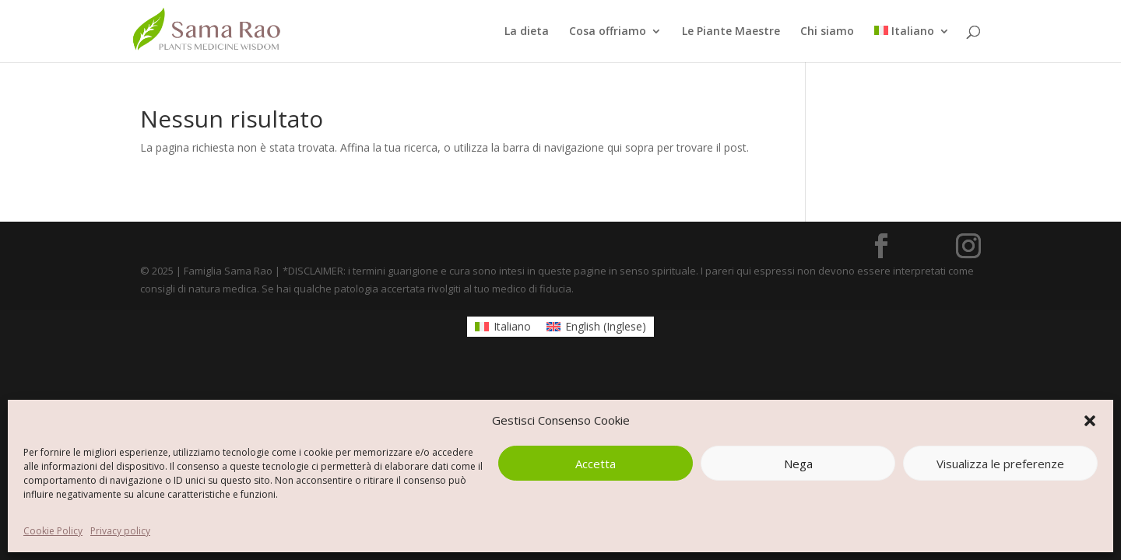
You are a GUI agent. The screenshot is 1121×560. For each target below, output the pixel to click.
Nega (798, 463)
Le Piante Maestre (731, 32)
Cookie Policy (53, 530)
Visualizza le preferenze (1000, 463)
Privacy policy (120, 530)
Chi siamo (827, 32)
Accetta (595, 463)
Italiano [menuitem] (512, 326)
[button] (1090, 421)
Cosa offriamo (607, 32)
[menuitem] (912, 44)
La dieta (526, 32)
